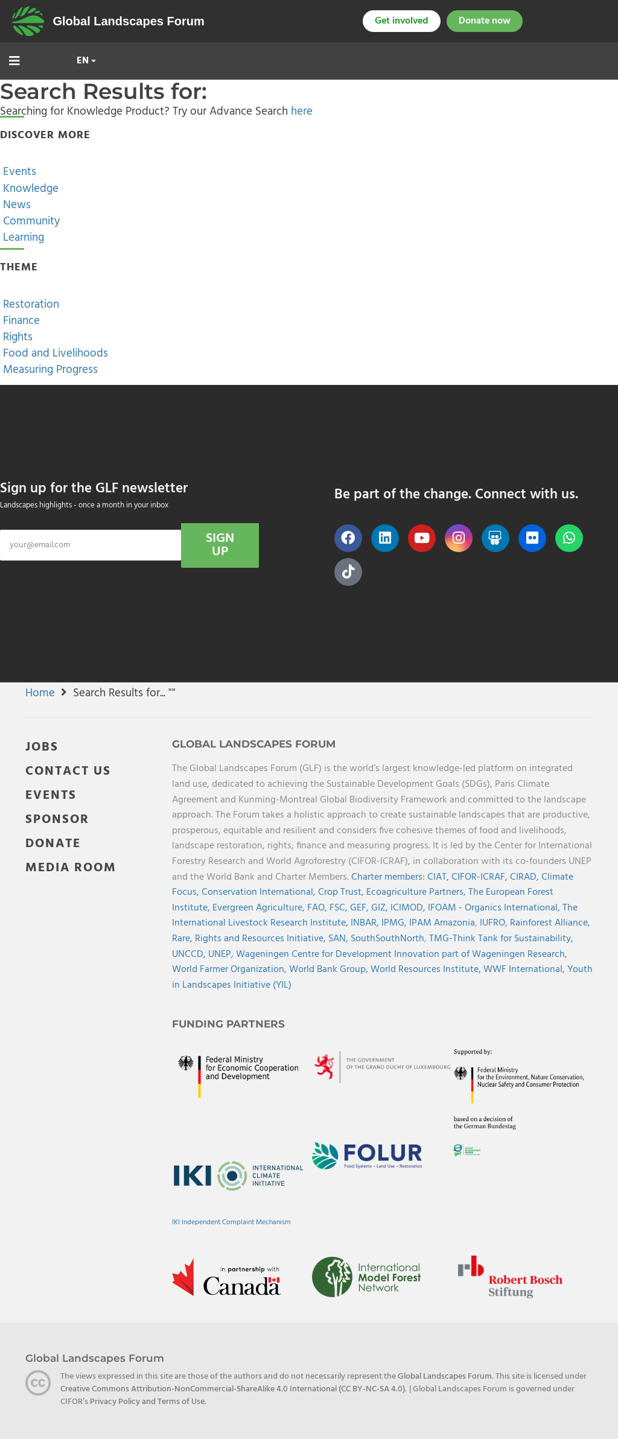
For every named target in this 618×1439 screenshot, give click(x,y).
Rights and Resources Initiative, (261, 939)
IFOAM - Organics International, (495, 908)
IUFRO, (495, 923)
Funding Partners (228, 1024)
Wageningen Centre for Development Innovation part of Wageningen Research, (401, 954)
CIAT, (439, 877)
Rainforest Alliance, (550, 923)
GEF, (360, 908)
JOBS (42, 747)
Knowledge (29, 189)
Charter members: (388, 877)
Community (30, 221)
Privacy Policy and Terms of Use (147, 1402)
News (15, 205)
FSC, (340, 908)
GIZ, (380, 908)
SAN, (339, 939)
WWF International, (525, 969)
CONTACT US (68, 771)
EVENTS (51, 795)
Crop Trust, (342, 892)
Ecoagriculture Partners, (417, 892)
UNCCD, (190, 954)
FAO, (318, 908)
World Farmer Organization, (230, 969)
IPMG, (395, 923)
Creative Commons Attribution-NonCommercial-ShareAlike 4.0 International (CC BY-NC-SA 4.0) (232, 1389)
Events (18, 172)
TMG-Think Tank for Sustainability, (501, 939)
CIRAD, (525, 877)
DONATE (53, 844)
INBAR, (366, 923)
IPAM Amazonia (442, 923)
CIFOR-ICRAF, (480, 877)
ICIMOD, (409, 908)
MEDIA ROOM (70, 868)
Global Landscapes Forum (129, 21)
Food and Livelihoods (54, 354)
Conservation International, (260, 892)
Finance (20, 321)
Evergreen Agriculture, (259, 908)
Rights (16, 337)
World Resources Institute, (427, 969)
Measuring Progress (49, 370)
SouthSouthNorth (387, 939)
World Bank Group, (330, 969)
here (302, 112)
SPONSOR (57, 820)
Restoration (29, 305)
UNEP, (222, 954)
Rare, (183, 939)
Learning (22, 238)
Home (40, 693)
